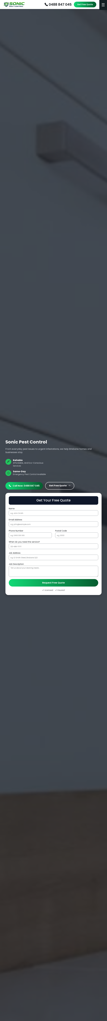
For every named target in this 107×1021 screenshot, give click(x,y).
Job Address (14, 553)
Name (12, 508)
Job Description (16, 564)
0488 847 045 (58, 4)
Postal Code (61, 530)
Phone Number (16, 530)
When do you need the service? (24, 541)
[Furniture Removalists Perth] (14, 4)
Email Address (15, 519)
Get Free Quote (85, 4)
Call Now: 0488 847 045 (24, 485)
